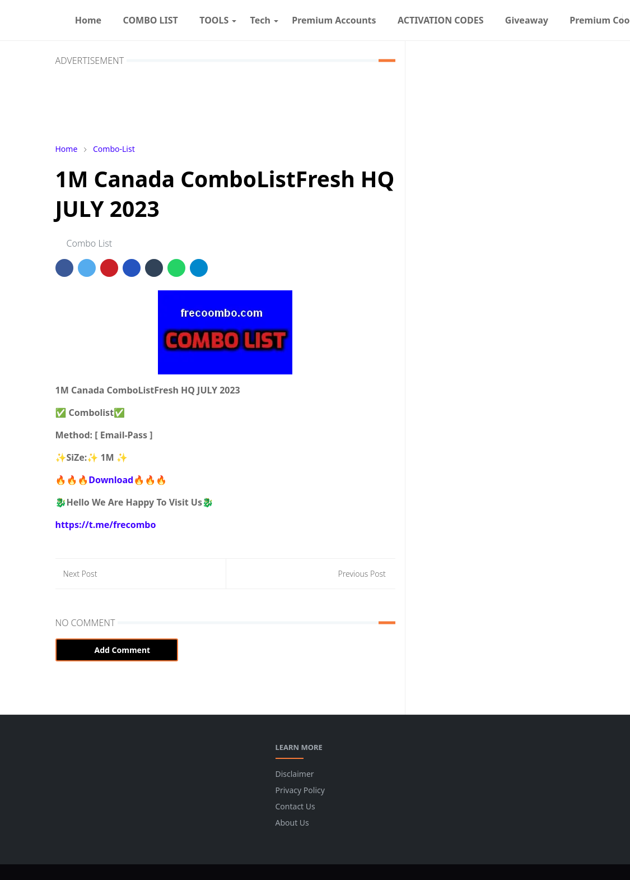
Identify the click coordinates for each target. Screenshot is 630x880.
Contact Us (295, 806)
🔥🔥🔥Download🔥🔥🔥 (111, 480)
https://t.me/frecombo (105, 524)
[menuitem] (88, 20)
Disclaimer (295, 773)
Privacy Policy (300, 790)
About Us (292, 822)
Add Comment (117, 650)
